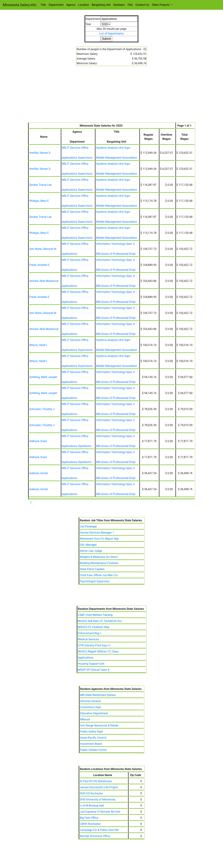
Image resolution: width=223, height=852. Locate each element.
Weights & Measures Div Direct (99, 557)
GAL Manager (88, 544)
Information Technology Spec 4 (115, 260)
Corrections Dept (90, 707)
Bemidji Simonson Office (95, 836)
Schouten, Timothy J (42, 409)
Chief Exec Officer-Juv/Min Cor (99, 575)
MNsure (85, 719)
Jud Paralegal (88, 526)
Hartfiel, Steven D (40, 152)
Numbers (119, 4)
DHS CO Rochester (91, 793)
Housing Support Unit (91, 663)
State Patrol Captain (92, 569)
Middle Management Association (116, 157)
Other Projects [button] (161, 4)
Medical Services (88, 639)
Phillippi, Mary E (39, 201)
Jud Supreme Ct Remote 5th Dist (100, 811)
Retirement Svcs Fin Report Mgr (99, 538)
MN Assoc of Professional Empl (115, 253)
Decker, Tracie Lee (40, 184)
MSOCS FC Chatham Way (93, 627)
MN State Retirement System (98, 695)
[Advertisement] (111, 96)
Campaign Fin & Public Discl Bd (99, 830)
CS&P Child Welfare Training (95, 615)
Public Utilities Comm (93, 750)
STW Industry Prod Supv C (94, 645)
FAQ (130, 4)
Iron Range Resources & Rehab (99, 725)
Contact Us (142, 4)
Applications (69, 253)
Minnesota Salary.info (19, 5)
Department (56, 4)
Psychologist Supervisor (95, 581)
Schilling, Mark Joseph (43, 377)
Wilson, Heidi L (38, 345)
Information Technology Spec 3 (115, 372)
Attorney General (90, 701)
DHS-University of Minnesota (97, 799)
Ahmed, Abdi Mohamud (43, 281)
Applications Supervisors (77, 157)
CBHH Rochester (90, 824)
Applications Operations (76, 446)
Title (43, 4)
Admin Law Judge (91, 551)
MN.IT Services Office (75, 147)
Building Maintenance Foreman (99, 563)
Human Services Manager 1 (97, 532)
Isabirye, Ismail (38, 473)
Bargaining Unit (101, 4)
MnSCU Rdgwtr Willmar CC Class (98, 651)
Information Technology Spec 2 (115, 404)
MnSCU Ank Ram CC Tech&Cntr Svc (100, 621)
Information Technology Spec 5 (115, 244)
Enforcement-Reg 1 (90, 633)
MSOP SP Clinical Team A (94, 669)
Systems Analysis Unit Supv (113, 147)
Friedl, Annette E (39, 265)
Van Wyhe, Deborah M (42, 249)
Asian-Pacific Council (93, 737)
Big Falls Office (89, 817)
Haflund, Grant (38, 441)
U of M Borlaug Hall (92, 805)
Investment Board (91, 743)
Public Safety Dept (91, 731)
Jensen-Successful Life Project (99, 787)
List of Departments (111, 33)
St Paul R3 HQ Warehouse (96, 781)
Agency (70, 4)
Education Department (94, 713)
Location (83, 4)
